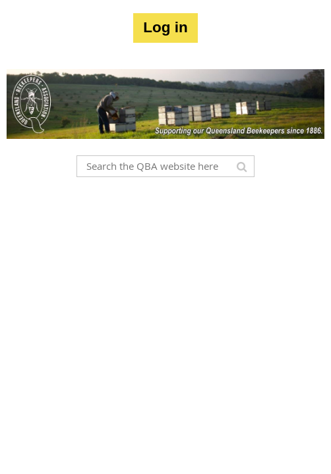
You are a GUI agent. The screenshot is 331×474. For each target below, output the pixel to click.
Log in (165, 27)
